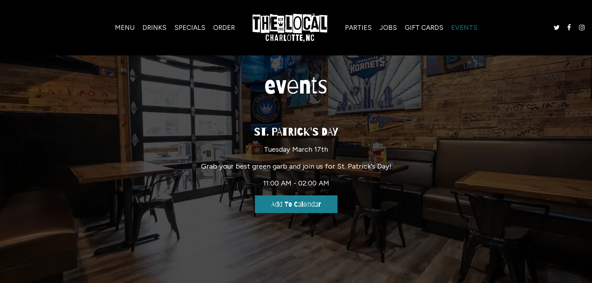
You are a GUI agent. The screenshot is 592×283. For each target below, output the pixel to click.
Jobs (388, 27)
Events (464, 27)
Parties (358, 27)
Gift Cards (424, 27)
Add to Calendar (296, 204)
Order (224, 27)
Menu (125, 27)
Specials (189, 27)
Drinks (154, 27)
